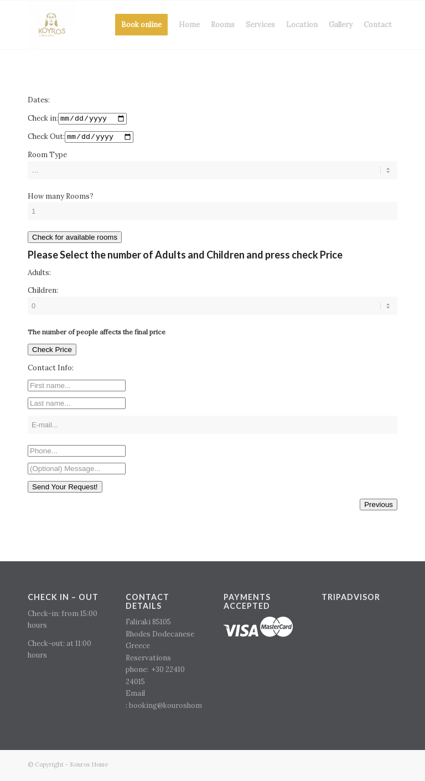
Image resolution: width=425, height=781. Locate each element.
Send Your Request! (65, 489)
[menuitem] (141, 25)
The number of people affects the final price (96, 333)
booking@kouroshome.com (175, 707)
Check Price (52, 352)
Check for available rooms (74, 239)
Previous (378, 507)
